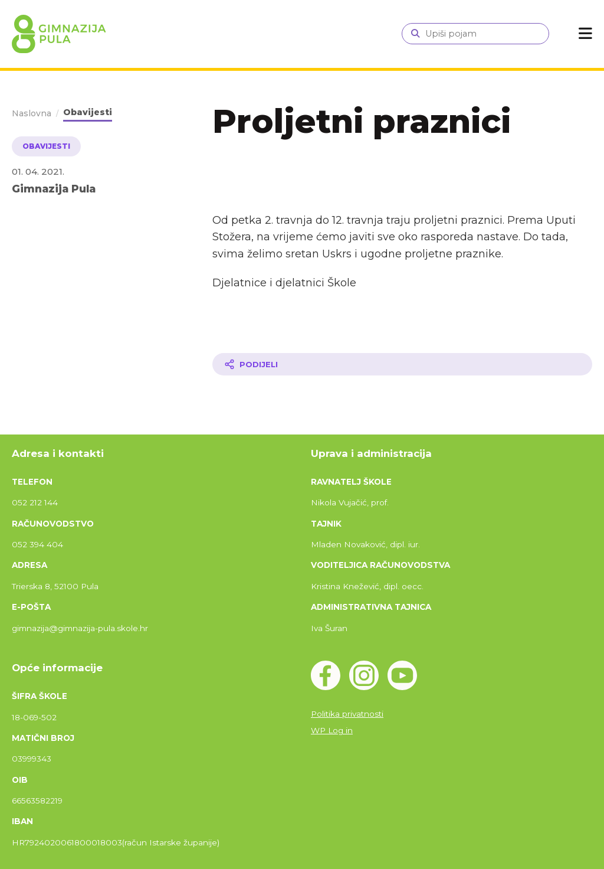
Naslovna (31, 113)
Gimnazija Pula (54, 188)
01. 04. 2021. (38, 171)
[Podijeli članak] (402, 364)
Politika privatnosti (347, 713)
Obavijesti (87, 112)
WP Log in (332, 730)
